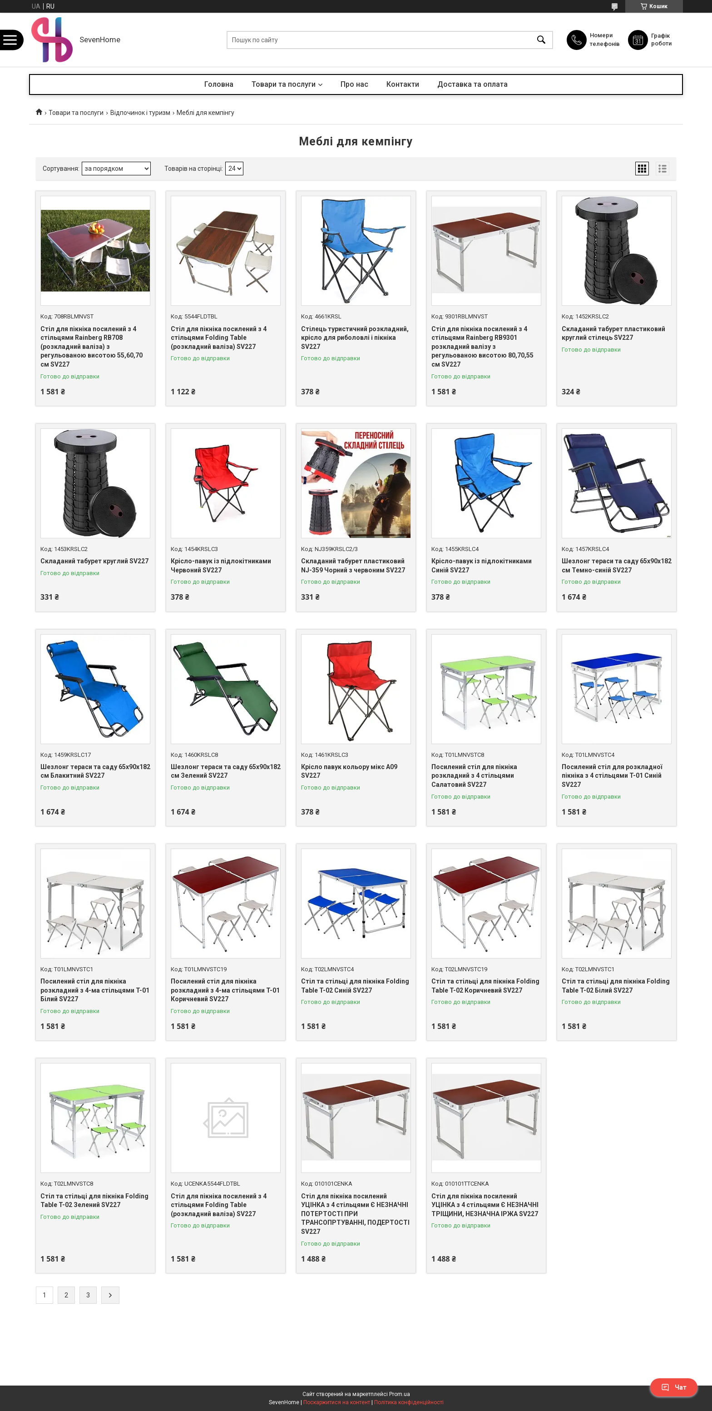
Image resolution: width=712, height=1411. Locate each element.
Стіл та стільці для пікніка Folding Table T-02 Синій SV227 (355, 986)
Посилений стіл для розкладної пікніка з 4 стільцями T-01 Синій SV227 (612, 775)
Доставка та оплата (472, 84)
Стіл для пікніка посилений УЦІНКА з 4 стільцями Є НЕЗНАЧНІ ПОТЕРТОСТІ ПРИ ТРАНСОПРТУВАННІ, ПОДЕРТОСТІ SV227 (355, 1213)
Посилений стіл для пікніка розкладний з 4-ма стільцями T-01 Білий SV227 (94, 990)
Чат (674, 1387)
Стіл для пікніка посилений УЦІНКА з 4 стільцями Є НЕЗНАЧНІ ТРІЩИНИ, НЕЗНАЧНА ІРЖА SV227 (485, 1204)
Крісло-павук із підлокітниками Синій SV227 (481, 565)
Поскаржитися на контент (336, 1402)
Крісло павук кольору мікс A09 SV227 (349, 771)
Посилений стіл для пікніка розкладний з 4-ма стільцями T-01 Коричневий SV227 (225, 990)
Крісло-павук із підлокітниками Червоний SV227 (221, 565)
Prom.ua (399, 1394)
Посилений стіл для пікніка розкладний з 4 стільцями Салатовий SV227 (474, 775)
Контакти (402, 84)
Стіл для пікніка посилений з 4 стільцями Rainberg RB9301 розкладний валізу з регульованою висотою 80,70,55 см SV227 (482, 346)
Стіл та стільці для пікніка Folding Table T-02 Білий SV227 (616, 986)
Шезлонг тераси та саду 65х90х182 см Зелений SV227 (226, 771)
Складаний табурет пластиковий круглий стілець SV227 (613, 333)
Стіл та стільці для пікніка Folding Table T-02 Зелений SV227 (94, 1200)
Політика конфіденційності (409, 1402)
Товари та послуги (284, 84)
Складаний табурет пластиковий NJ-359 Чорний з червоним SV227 (353, 565)
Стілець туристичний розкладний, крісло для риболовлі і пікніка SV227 (355, 337)
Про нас (354, 84)
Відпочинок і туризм (140, 112)
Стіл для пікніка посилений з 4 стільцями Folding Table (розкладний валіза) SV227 (219, 337)
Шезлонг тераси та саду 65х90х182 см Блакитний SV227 (95, 771)
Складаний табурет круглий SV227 (94, 561)
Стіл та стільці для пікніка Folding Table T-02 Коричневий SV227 (485, 986)
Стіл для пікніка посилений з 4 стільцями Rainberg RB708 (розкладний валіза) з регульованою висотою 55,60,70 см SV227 (91, 346)
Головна (218, 84)
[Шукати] (541, 39)
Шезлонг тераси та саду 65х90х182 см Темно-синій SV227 (617, 565)
